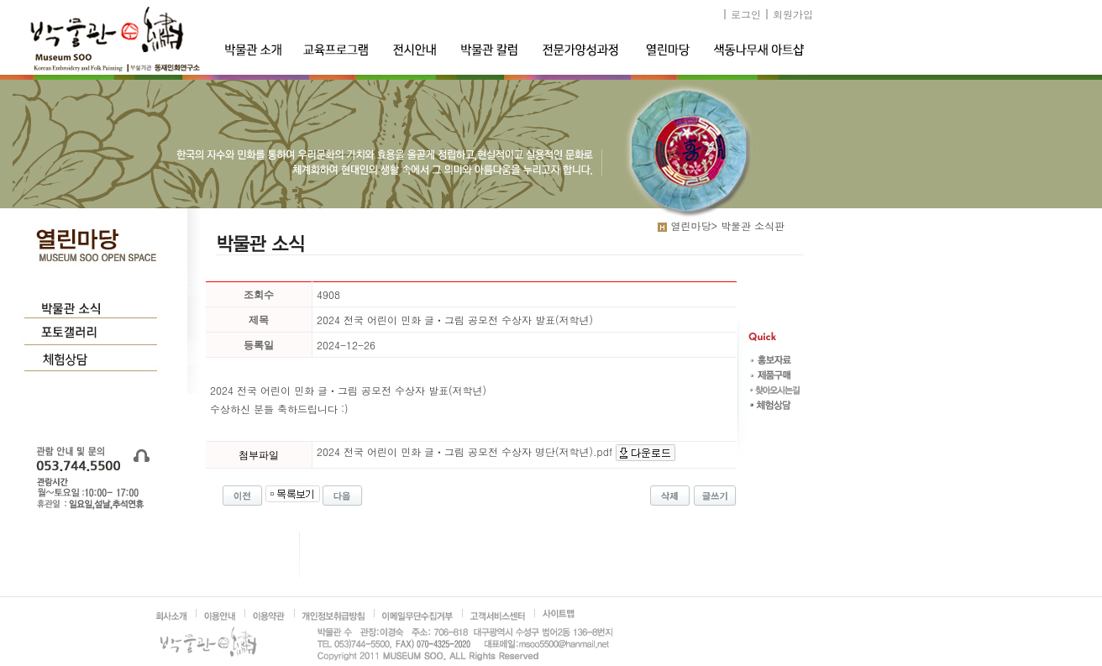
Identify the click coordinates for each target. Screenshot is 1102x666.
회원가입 (793, 14)
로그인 (746, 14)
